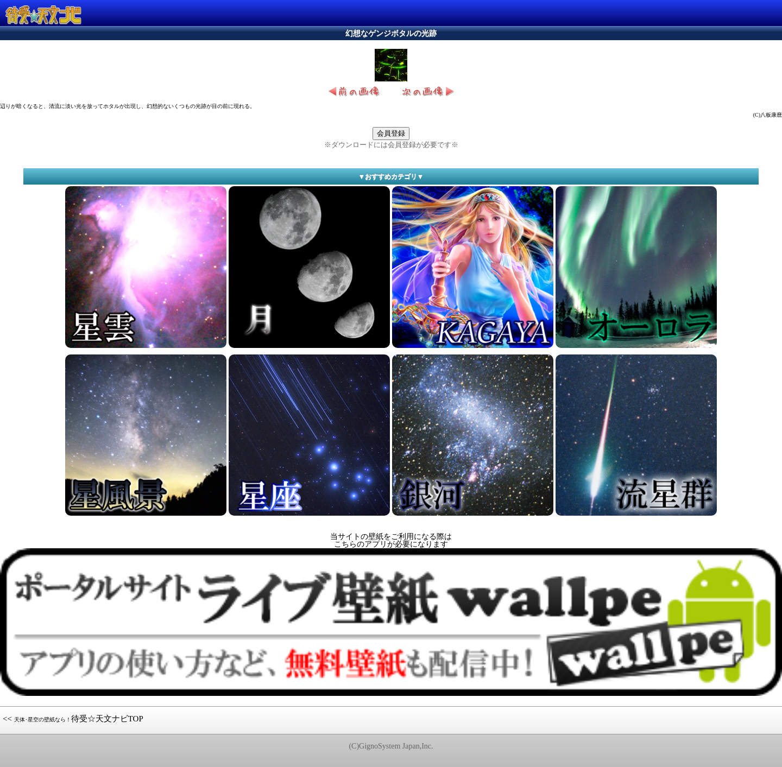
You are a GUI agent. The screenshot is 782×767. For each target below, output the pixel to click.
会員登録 (391, 133)
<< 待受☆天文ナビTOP (73, 718)
